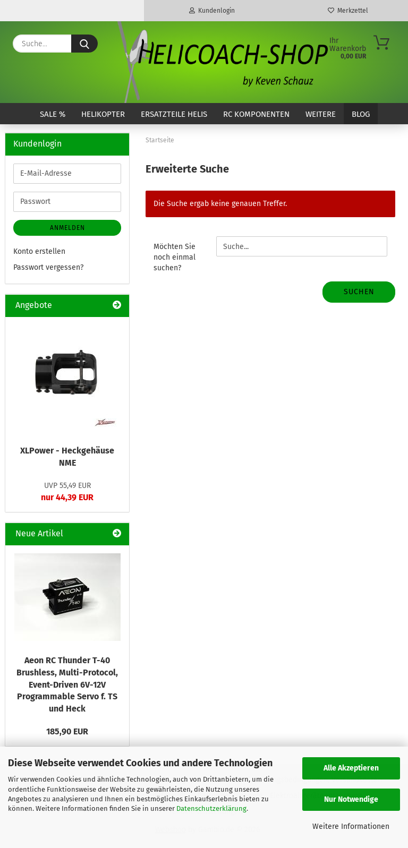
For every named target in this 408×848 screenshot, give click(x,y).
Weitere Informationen (350, 826)
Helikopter (103, 114)
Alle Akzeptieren (351, 768)
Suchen (359, 291)
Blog (361, 114)
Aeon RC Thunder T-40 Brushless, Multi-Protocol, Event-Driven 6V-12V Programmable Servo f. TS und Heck (67, 684)
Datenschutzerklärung (211, 808)
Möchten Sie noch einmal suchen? (175, 257)
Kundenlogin (212, 10)
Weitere (320, 114)
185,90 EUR (67, 731)
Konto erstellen (39, 251)
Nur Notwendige (351, 799)
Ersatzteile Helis (174, 114)
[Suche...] (84, 44)
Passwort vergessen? (48, 267)
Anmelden (67, 228)
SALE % (52, 114)
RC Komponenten (256, 114)
